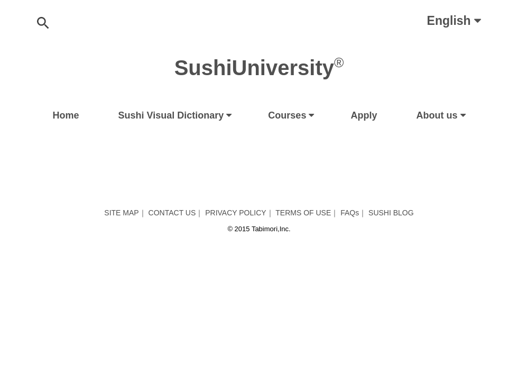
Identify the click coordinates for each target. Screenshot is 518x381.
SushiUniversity (259, 67)
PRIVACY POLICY (235, 212)
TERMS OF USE (303, 212)
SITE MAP (121, 212)
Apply (363, 115)
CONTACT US (172, 212)
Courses (287, 115)
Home (66, 115)
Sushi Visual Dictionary (171, 115)
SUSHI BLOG (391, 212)
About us (437, 115)
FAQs (349, 212)
